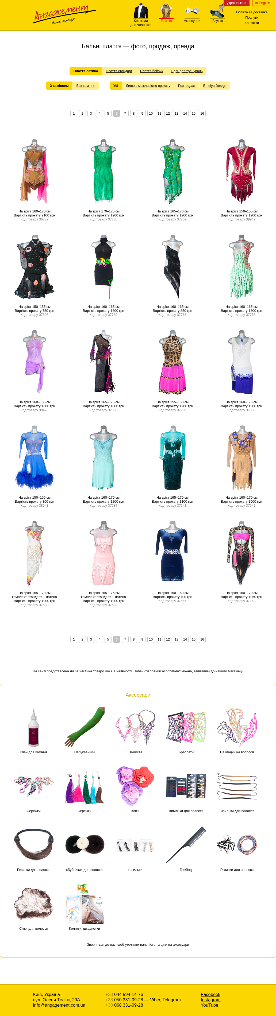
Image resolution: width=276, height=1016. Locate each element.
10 (151, 113)
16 (202, 113)
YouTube (209, 1005)
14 (185, 113)
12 (168, 113)
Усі (115, 86)
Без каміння (85, 86)
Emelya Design (214, 86)
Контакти (252, 23)
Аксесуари (192, 19)
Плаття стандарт (119, 71)
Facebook (210, 994)
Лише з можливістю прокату (148, 86)
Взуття (217, 19)
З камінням (59, 86)
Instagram (211, 999)
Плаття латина (85, 71)
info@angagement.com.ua (59, 1005)
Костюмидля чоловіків (140, 21)
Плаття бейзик (151, 71)
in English (262, 3)
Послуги (251, 17)
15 (193, 113)
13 (176, 113)
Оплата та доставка (252, 12)
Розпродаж (186, 86)
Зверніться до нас (101, 945)
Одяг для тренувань (187, 71)
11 (159, 113)
